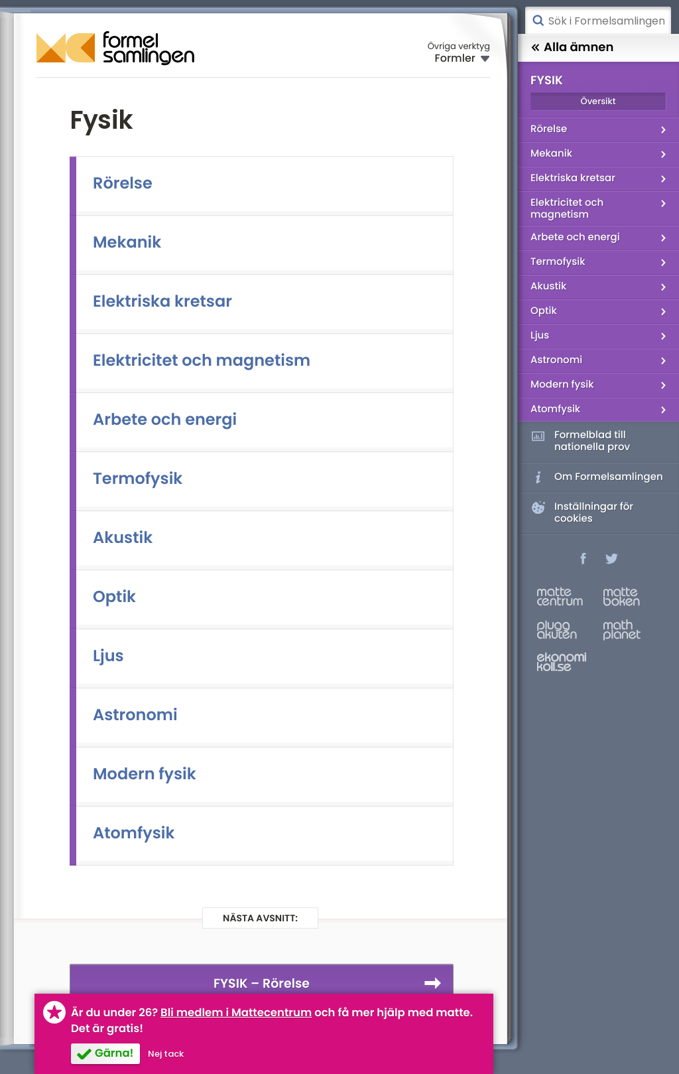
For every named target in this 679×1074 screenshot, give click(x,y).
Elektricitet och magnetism (201, 361)
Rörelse (123, 183)
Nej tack (166, 1053)
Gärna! (114, 1053)
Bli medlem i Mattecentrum (236, 1012)
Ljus (108, 656)
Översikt (597, 101)
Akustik (123, 538)
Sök (537, 20)
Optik (114, 597)
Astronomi (135, 715)
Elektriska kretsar (162, 302)
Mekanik (127, 243)
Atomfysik (134, 833)
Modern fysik (144, 774)
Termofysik (137, 479)
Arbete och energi (165, 420)
